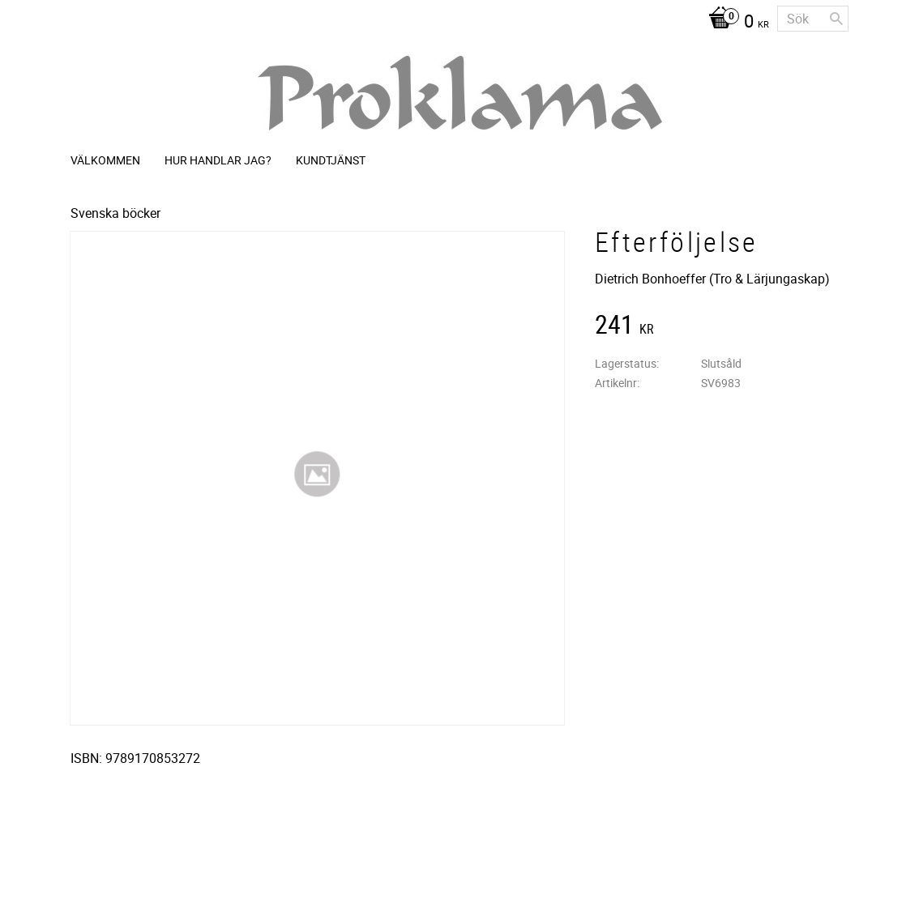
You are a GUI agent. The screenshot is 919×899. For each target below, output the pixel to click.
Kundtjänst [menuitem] (330, 160)
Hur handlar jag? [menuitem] (218, 160)
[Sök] (836, 18)
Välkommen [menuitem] (105, 160)
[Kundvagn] (734, 22)
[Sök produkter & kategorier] (812, 19)
